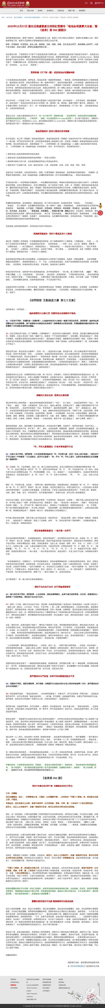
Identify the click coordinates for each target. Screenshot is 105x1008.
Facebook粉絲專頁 (32, 985)
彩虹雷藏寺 (46, 988)
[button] (30, 10)
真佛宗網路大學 (31, 999)
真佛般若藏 (62, 985)
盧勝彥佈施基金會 (64, 988)
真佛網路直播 (47, 982)
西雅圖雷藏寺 (47, 985)
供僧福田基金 (14, 982)
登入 (86, 3)
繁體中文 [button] (99, 3)
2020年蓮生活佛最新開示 (32, 17)
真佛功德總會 (47, 979)
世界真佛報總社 (77, 966)
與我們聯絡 (14, 988)
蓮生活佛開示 (18, 17)
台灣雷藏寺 (46, 991)
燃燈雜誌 (61, 982)
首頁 (3, 17)
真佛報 (61, 979)
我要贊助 (13, 979)
